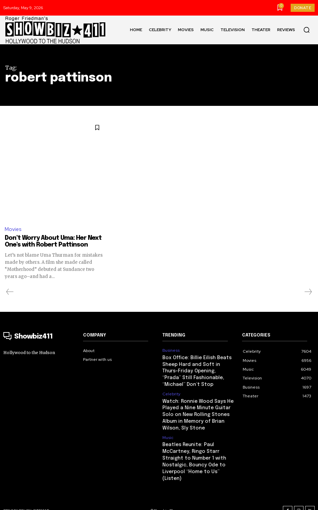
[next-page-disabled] (307, 292)
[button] (306, 30)
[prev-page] (10, 292)
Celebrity (171, 391)
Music (168, 432)
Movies (13, 229)
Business (170, 350)
